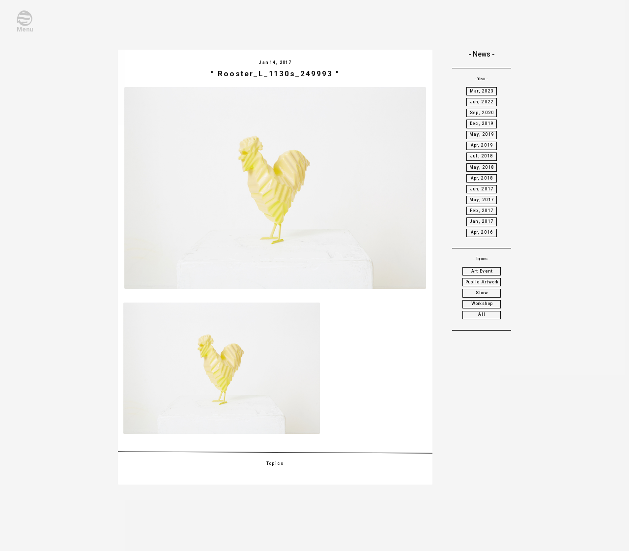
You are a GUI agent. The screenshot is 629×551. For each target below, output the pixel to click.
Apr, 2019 (482, 145)
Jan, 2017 (482, 221)
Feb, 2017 (482, 210)
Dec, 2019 (482, 123)
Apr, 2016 (482, 232)
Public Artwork (482, 281)
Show (482, 292)
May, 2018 (482, 167)
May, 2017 (482, 199)
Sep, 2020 (482, 112)
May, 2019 (482, 134)
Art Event (482, 271)
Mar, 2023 (482, 91)
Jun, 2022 (482, 101)
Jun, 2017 (482, 188)
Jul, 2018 (482, 155)
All (482, 314)
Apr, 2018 (482, 178)
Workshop (482, 303)
